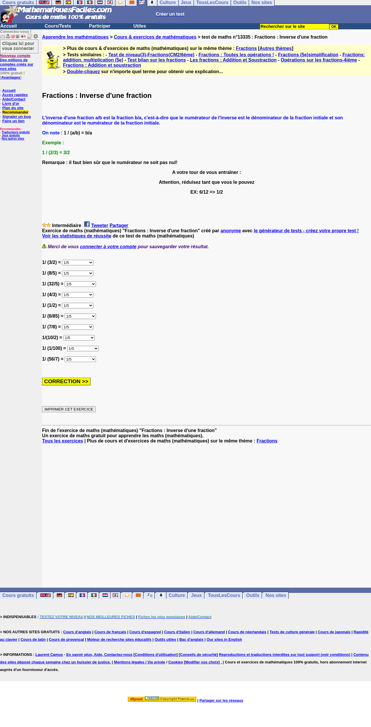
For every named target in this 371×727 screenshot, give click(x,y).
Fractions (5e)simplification (308, 54)
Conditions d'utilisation (156, 654)
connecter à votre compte (108, 246)
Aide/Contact (13, 99)
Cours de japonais (334, 632)
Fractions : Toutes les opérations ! (236, 54)
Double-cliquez (83, 71)
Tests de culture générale (292, 632)
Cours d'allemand (209, 632)
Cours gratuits (18, 595)
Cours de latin (33, 639)
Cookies (175, 662)
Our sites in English (224, 639)
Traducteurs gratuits (16, 132)
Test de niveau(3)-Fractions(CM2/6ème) (151, 54)
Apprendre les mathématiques (75, 37)
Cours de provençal (66, 639)
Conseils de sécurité (198, 654)
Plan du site (12, 108)
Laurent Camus (49, 654)
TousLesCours (224, 595)
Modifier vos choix (201, 662)
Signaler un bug (16, 116)
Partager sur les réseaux (221, 700)
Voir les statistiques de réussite (76, 235)
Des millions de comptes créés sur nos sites (16, 62)
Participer (99, 26)
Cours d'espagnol (145, 632)
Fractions (246, 48)
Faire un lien (13, 121)
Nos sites (275, 595)
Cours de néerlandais (247, 632)
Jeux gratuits (11, 135)
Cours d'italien (177, 632)
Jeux (196, 595)
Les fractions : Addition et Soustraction (233, 59)
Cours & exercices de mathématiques (155, 37)
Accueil (8, 26)
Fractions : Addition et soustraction (102, 65)
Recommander (15, 112)
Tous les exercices (62, 440)
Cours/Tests (58, 26)
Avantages (10, 77)
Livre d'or (10, 103)
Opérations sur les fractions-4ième (319, 59)
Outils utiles (165, 639)
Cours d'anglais (77, 632)
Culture (177, 595)
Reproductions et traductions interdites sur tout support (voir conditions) (284, 654)
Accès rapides (15, 95)
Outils (252, 595)
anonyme (231, 230)
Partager (119, 225)
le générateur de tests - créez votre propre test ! (306, 230)
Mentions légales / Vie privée (139, 662)
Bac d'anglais (191, 639)
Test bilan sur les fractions (157, 59)
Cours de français (110, 632)
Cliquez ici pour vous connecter (18, 46)
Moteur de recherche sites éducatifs (119, 639)
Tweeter (99, 225)
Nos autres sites (13, 138)
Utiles (139, 26)
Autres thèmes (276, 48)
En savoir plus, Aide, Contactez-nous (99, 654)
